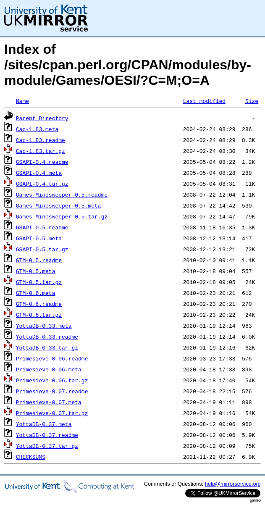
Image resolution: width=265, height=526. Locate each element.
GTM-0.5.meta (35, 271)
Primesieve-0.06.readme (52, 358)
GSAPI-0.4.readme (42, 162)
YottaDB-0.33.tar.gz (47, 347)
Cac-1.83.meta (37, 129)
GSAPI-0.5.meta (39, 238)
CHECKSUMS (30, 456)
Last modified (204, 101)
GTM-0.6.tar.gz (39, 314)
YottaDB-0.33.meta (44, 325)
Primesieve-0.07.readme (52, 391)
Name (22, 101)
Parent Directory (42, 118)
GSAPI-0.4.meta (39, 172)
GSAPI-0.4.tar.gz (42, 183)
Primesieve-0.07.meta (48, 402)
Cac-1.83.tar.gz (40, 151)
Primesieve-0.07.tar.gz (52, 413)
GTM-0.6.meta (35, 293)
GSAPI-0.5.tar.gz (42, 249)
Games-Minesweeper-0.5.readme (62, 194)
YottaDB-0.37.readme (47, 435)
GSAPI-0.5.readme (42, 227)
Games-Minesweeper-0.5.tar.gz (62, 216)
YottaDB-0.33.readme (47, 336)
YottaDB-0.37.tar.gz (47, 446)
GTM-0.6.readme (39, 304)
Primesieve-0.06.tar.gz (52, 380)
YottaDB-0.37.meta (44, 424)
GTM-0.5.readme (39, 260)
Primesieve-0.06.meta (48, 369)
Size (251, 101)
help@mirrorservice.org (233, 484)
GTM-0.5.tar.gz (39, 282)
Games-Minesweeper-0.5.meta (58, 205)
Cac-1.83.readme (40, 140)
